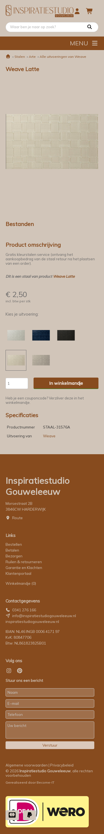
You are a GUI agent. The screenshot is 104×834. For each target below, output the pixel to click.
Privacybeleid (61, 765)
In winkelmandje (66, 383)
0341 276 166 (24, 610)
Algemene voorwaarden (27, 765)
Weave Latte (64, 276)
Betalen (12, 550)
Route (17, 518)
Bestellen (14, 544)
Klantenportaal (18, 573)
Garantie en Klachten (24, 567)
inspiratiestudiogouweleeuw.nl (32, 621)
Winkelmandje (21, 583)
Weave (49, 436)
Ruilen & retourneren (24, 562)
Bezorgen (14, 556)
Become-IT (45, 782)
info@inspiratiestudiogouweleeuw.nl (44, 616)
